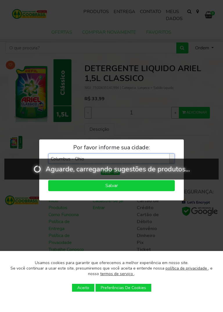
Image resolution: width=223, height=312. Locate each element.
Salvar (111, 185)
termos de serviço (117, 274)
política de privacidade (187, 268)
